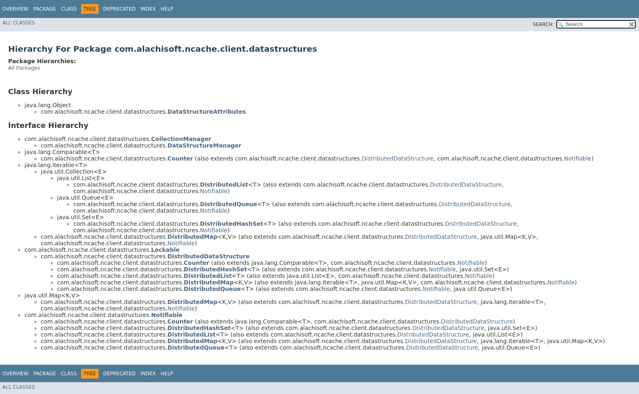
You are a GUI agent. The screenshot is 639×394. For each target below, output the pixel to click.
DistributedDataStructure (398, 158)
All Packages (24, 68)
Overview (15, 9)
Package (44, 9)
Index (148, 9)
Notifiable (577, 158)
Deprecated (119, 9)
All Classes (18, 23)
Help (167, 9)
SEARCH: (543, 24)
